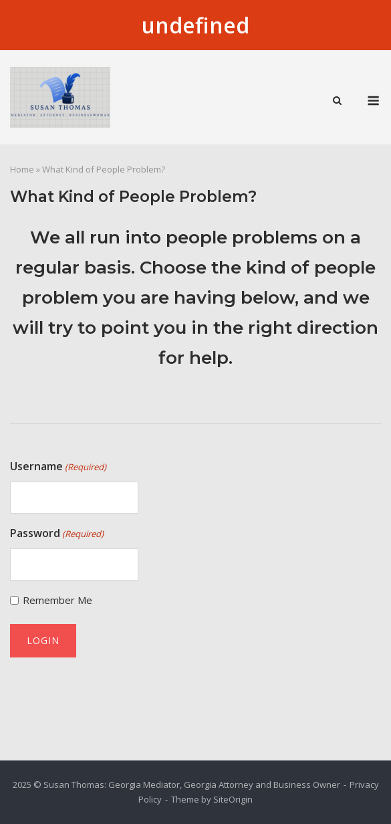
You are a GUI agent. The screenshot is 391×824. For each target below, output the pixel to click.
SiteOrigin (233, 799)
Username (58, 467)
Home (22, 169)
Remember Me (57, 600)
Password (57, 534)
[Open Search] (337, 102)
